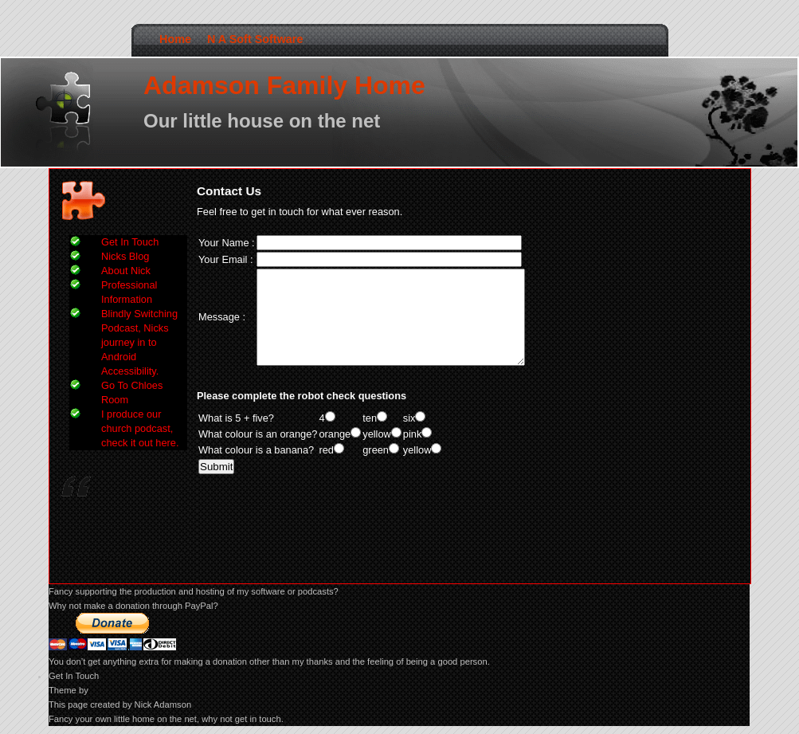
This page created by (92, 704)
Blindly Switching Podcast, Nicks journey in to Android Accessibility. (139, 342)
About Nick (126, 271)
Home (175, 39)
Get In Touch (130, 242)
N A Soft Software (255, 39)
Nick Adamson (163, 704)
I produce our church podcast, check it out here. (139, 428)
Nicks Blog (125, 256)
